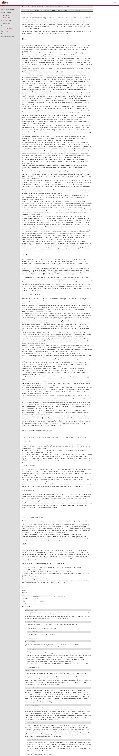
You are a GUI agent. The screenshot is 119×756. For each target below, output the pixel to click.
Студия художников (6, 26)
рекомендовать (43, 600)
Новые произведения (7, 9)
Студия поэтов (5, 15)
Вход (115, 2)
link (24, 571)
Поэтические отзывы (7, 34)
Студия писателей (6, 20)
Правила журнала (6, 12)
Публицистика (5, 31)
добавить (42, 603)
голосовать (42, 601)
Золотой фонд (7, 17)
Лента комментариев (7, 36)
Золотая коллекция (8, 28)
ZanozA (81, 10)
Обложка (3, 7)
